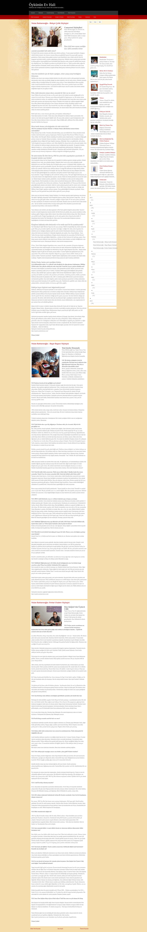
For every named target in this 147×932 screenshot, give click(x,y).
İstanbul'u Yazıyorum (47, 17)
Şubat (93, 285)
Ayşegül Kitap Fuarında (106, 84)
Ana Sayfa (60, 928)
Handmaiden (103, 57)
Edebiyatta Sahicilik (105, 111)
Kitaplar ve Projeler (59, 17)
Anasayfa (33, 12)
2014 (91, 205)
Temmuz (94, 237)
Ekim (93, 221)
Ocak (93, 293)
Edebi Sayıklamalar (35, 17)
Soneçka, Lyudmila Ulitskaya (107, 152)
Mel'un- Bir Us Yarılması (106, 71)
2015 (91, 197)
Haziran (94, 254)
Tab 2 (95, 22)
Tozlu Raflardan (61, 12)
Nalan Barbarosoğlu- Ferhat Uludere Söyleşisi (50, 602)
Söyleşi (79, 17)
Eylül (93, 229)
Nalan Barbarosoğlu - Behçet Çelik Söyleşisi (49, 23)
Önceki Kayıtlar (84, 928)
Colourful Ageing (50, 12)
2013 (91, 301)
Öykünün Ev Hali (42, 5)
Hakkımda (41, 12)
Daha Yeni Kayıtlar (35, 928)
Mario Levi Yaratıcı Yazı (106, 125)
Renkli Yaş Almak (71, 17)
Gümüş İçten (103, 179)
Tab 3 (100, 22)
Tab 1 (91, 22)
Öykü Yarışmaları (71, 12)
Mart (93, 277)
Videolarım (87, 17)
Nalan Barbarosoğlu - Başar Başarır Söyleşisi (50, 343)
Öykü (95, 17)
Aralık (94, 213)
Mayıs (94, 261)
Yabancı (102, 98)
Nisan (93, 269)
